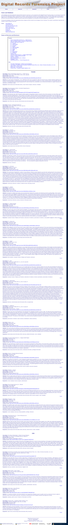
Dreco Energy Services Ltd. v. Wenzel (18, 57)
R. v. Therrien (13, 43)
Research (34, 9)
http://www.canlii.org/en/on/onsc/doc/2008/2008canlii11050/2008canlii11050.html (25, 77)
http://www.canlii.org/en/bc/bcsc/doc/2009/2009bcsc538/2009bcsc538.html (24, 374)
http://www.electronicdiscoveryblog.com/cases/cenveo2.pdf (21, 504)
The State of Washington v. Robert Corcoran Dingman (21, 63)
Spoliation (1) (8, 30)
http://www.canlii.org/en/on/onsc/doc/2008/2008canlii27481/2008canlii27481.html (25, 284)
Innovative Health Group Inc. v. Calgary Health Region (21, 54)
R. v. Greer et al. (14, 48)
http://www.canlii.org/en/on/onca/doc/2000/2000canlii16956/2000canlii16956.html (25, 265)
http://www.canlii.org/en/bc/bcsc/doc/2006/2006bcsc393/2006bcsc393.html (24, 326)
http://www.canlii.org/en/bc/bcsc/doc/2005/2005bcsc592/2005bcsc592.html (24, 134)
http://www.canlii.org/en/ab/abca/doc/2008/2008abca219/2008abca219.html (24, 342)
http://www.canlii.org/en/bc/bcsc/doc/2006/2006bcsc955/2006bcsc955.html (24, 403)
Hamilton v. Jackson (14, 56)
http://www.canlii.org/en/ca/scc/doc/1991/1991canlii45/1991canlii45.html (24, 153)
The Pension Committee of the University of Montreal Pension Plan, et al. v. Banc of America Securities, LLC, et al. (33, 64)
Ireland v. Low (13, 53)
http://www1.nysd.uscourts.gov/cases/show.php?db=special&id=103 (23, 456)
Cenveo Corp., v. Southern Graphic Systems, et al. (20, 68)
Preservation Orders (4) (10, 28)
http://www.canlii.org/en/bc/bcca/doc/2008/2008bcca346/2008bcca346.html (24, 357)
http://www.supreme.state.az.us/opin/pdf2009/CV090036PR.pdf (22, 492)
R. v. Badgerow (14, 52)
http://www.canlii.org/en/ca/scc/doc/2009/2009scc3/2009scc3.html (22, 191)
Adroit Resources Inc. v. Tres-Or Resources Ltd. (20, 60)
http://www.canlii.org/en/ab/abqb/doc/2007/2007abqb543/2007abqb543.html (24, 92)
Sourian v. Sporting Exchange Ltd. (17, 42)
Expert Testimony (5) (10, 27)
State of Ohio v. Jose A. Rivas (16, 65)
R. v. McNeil (13, 46)
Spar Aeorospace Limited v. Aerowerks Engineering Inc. (21, 41)
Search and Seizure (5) (10, 31)
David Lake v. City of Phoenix (16, 67)
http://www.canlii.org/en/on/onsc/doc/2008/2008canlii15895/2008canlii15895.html (25, 309)
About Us (20, 9)
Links (48, 9)
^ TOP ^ (60, 85)
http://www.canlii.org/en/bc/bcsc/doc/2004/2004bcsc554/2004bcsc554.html (24, 207)
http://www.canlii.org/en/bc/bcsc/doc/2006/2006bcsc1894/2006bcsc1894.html (25, 225)
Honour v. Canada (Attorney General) (18, 55)
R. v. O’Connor (13, 45)
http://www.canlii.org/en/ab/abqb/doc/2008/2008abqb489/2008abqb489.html (24, 388)
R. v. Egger (13, 49)
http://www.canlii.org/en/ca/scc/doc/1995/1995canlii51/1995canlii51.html (24, 170)
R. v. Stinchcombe (14, 44)
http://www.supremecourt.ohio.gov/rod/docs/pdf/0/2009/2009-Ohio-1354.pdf (24, 474)
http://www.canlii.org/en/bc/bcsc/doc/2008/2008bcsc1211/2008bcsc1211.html (25, 419)
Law (60, 9)
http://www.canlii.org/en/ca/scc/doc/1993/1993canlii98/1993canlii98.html (24, 245)
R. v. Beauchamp (14, 51)
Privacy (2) (8, 29)
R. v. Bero (12, 50)
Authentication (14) (9, 24)
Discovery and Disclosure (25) (11, 25)
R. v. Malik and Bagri (15, 47)
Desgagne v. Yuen (14, 58)
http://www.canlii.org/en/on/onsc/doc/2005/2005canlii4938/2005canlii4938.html (25, 109)
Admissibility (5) (9, 23)
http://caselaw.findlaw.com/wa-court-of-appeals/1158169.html (21, 439)
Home (6, 9)
